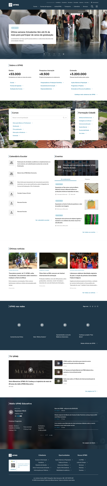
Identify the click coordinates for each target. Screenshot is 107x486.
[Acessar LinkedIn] (97, 306)
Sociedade (76, 2)
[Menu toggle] (96, 6)
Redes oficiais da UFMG (89, 343)
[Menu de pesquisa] (92, 6)
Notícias (81, 467)
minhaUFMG (57, 6)
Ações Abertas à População (63, 460)
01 (44, 54)
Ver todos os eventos (90, 232)
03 (54, 54)
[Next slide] (50, 435)
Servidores (70, 2)
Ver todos (86, 2)
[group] (19, 325)
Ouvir (57, 410)
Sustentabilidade (85, 130)
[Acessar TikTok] (92, 306)
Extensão (16, 135)
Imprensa (81, 2)
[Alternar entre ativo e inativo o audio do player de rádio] (15, 416)
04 (59, 54)
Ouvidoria (41, 462)
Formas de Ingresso (45, 6)
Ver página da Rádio (90, 443)
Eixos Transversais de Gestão (41, 467)
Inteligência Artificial (86, 120)
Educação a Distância (20, 132)
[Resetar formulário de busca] (66, 117)
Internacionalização (86, 124)
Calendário (77, 6)
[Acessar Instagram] (90, 306)
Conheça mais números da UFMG (86, 94)
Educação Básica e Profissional (23, 123)
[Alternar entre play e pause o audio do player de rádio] (11, 412)
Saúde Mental (84, 127)
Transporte (67, 6)
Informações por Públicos (41, 470)
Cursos (35, 6)
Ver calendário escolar (43, 220)
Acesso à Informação (41, 460)
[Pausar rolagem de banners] (63, 54)
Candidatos (58, 2)
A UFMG (81, 460)
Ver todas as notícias (90, 292)
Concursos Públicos (63, 465)
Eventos (81, 470)
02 (49, 54)
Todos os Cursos (63, 462)
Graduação (17, 126)
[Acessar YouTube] (95, 306)
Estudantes (64, 2)
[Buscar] (64, 117)
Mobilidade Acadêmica (63, 470)
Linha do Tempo (81, 462)
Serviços (85, 6)
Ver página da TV (91, 391)
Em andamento (65, 179)
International (94, 2)
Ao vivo (17, 408)
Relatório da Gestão (41, 465)
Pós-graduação (18, 129)
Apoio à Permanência (63, 467)
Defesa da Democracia (86, 117)
